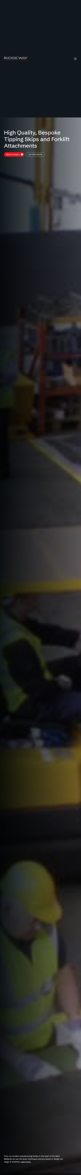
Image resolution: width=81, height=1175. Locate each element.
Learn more (25, 1162)
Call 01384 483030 (35, 154)
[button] (75, 58)
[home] (16, 59)
